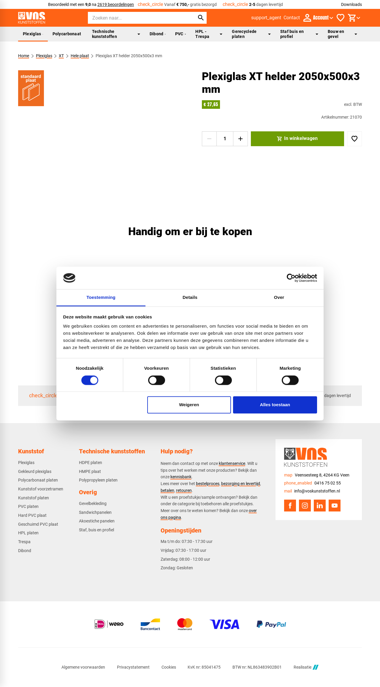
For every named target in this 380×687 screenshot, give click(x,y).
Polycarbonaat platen (38, 480)
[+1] (240, 138)
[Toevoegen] (354, 138)
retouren (184, 490)
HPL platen (28, 532)
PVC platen (28, 506)
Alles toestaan (275, 404)
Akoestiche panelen (97, 521)
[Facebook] (290, 505)
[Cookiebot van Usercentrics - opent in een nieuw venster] (291, 277)
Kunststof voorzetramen (40, 489)
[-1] (209, 138)
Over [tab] (279, 297)
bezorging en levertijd (240, 483)
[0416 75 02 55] (312, 483)
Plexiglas (33, 33)
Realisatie (306, 667)
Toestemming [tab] (100, 297)
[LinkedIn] (320, 505)
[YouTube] (335, 505)
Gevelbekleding (93, 503)
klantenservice (232, 463)
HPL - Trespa (208, 34)
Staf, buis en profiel (96, 529)
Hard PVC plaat (32, 515)
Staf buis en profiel (299, 34)
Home (23, 55)
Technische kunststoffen (116, 34)
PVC (180, 33)
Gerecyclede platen (251, 34)
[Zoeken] (136, 18)
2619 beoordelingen (115, 4)
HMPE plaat (90, 471)
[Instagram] (305, 505)
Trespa (24, 541)
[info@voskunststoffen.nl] (312, 491)
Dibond (158, 33)
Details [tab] (190, 297)
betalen (167, 490)
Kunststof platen (33, 497)
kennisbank (180, 476)
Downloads (351, 4)
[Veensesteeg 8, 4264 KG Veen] (316, 475)
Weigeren (189, 404)
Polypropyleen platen (98, 480)
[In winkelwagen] (297, 138)
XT (61, 55)
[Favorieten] (340, 18)
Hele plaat (79, 55)
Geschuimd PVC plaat (38, 524)
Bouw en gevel (342, 34)
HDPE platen (90, 462)
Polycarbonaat (67, 33)
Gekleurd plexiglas (34, 471)
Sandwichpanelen (95, 512)
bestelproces (207, 483)
